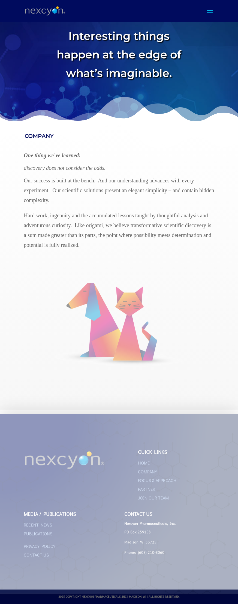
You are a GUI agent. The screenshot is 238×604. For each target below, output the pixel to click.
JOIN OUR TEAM (153, 500)
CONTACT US (36, 557)
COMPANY (147, 473)
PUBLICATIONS (38, 535)
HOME (144, 465)
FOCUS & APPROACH (157, 482)
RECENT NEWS (38, 527)
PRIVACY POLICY (39, 548)
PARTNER (146, 491)
